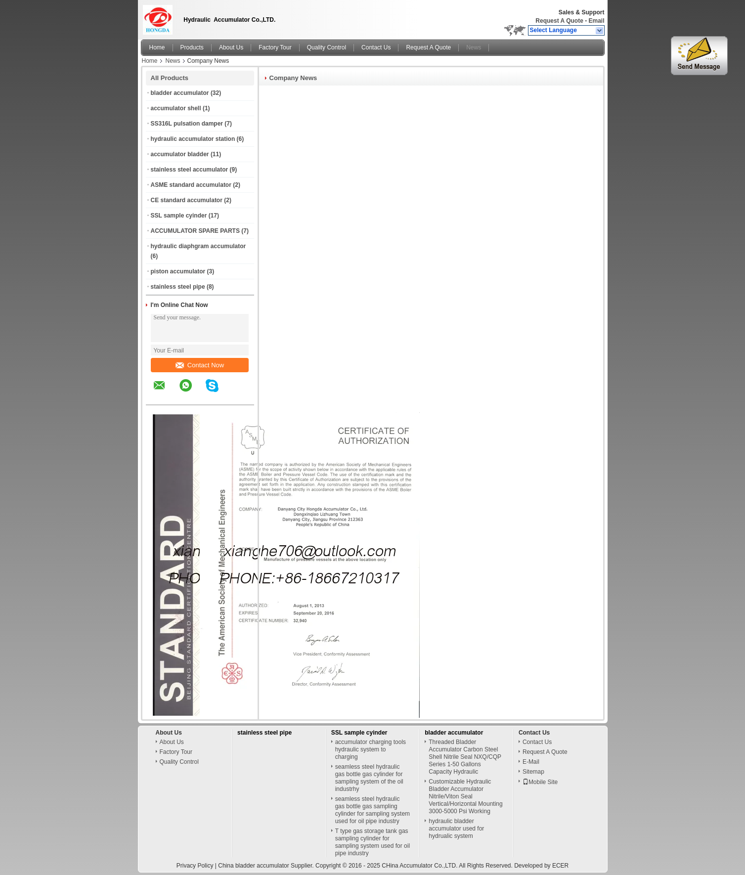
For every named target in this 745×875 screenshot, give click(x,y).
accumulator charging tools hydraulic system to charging (370, 749)
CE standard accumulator (186, 200)
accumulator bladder (180, 154)
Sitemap (533, 771)
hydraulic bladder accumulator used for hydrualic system (456, 828)
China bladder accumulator (253, 865)
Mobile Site (540, 782)
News (473, 47)
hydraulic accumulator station (193, 138)
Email (596, 20)
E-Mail (531, 761)
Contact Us (376, 47)
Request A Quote (559, 20)
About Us (231, 47)
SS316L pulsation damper (187, 123)
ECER (560, 865)
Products (192, 47)
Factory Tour (275, 47)
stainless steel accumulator (189, 169)
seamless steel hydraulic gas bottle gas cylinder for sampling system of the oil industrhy (369, 777)
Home (157, 47)
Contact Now (199, 365)
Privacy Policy (195, 865)
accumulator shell (176, 108)
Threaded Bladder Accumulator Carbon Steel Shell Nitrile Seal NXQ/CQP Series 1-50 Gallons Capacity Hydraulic (465, 757)
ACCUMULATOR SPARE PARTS (195, 230)
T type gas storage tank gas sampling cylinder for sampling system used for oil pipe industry (372, 842)
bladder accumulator (180, 92)
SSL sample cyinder (179, 215)
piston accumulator (178, 271)
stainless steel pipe (178, 286)
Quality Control (326, 47)
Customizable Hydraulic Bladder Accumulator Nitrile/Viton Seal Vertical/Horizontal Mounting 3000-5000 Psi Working (465, 796)
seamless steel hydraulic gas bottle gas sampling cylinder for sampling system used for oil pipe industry (372, 810)
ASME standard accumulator (191, 184)
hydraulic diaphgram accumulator (198, 246)
